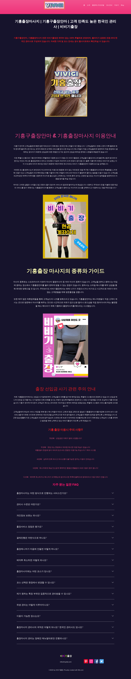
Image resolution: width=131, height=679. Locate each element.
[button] (116, 5)
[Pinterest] (86, 661)
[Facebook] (96, 661)
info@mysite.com (65, 662)
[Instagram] (91, 661)
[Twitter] (102, 661)
